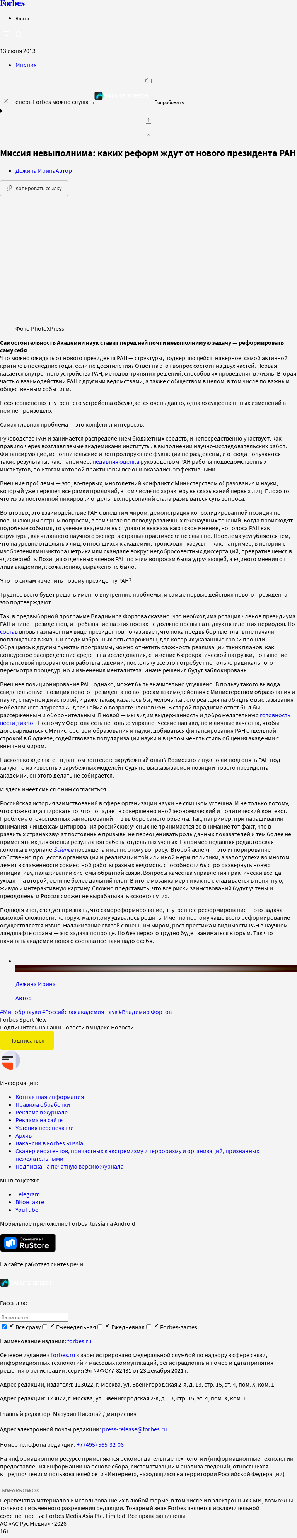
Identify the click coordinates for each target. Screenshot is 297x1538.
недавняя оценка (115, 461)
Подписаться (26, 1040)
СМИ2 (6, 1490)
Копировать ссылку (34, 188)
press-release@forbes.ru (134, 1429)
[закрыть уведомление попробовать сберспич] (6, 101)
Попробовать (169, 102)
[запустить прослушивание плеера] (148, 81)
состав (9, 631)
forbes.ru (79, 1341)
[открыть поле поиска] (18, 34)
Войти (22, 18)
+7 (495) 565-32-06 (100, 1444)
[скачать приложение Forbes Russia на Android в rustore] (28, 1242)
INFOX (31, 1490)
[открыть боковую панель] (6, 34)
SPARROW (18, 1490)
